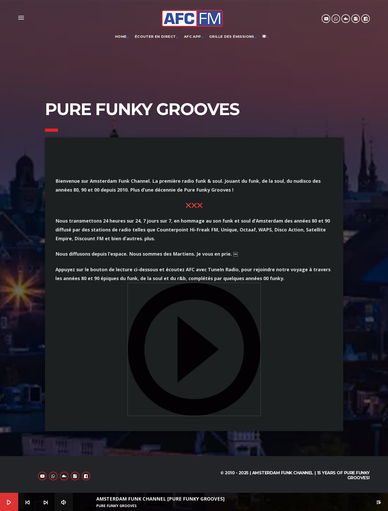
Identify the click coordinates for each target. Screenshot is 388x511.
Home (121, 36)
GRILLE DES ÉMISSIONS (231, 36)
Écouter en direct (155, 36)
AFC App (192, 36)
